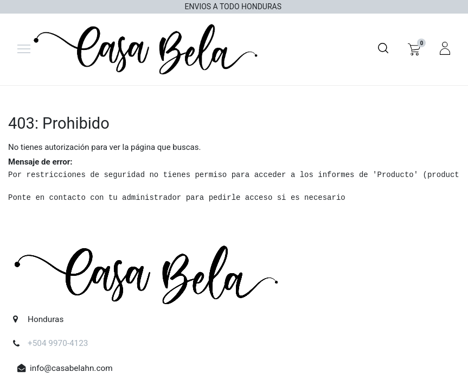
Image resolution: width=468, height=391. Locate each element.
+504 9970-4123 (58, 344)
